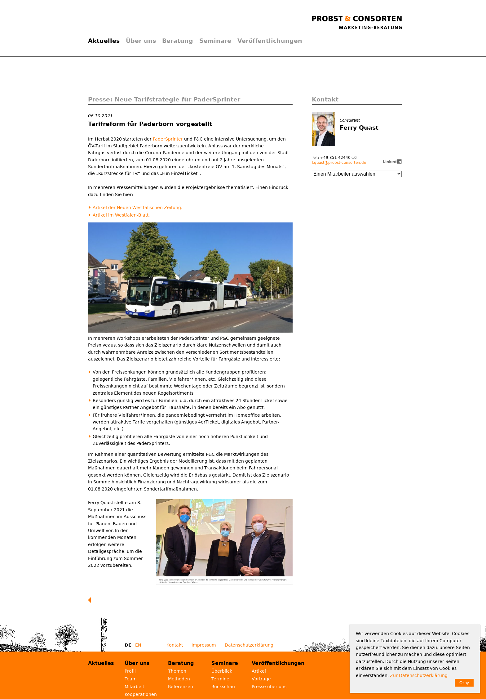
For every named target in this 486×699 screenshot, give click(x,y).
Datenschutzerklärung (249, 645)
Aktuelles (104, 40)
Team (131, 678)
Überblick (221, 671)
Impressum (204, 645)
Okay (464, 682)
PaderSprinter (168, 139)
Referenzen (180, 686)
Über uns (141, 40)
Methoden (179, 678)
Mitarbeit (134, 686)
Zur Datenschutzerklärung (419, 675)
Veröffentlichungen (269, 40)
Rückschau (223, 686)
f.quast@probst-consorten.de (339, 162)
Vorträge (261, 678)
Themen (177, 671)
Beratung (177, 40)
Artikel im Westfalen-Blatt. (121, 215)
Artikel (259, 671)
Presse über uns (269, 686)
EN (138, 645)
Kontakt (174, 645)
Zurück (91, 600)
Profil (130, 671)
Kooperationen (141, 694)
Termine (220, 678)
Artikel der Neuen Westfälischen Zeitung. (137, 207)
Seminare (215, 40)
